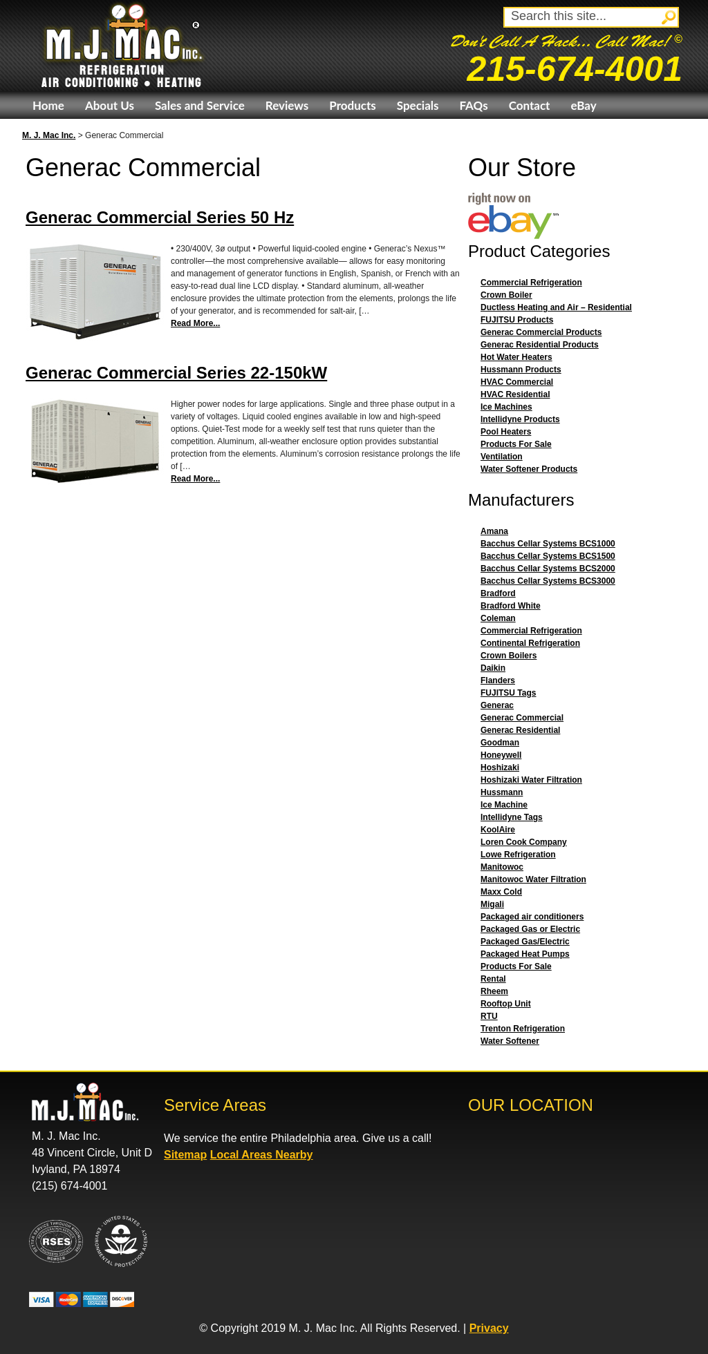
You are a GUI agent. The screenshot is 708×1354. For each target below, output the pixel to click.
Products (352, 105)
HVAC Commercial (517, 382)
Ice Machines (506, 407)
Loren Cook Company (524, 842)
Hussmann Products (521, 369)
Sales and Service (200, 105)
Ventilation (502, 456)
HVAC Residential (515, 394)
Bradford (498, 593)
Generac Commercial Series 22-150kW (176, 372)
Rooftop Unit (506, 1004)
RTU (489, 1016)
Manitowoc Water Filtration (533, 879)
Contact (529, 105)
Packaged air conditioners (532, 917)
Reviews (287, 105)
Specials (418, 105)
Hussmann (502, 792)
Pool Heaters (506, 432)
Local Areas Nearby (261, 1155)
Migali (492, 904)
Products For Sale (516, 444)
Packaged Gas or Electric (530, 929)
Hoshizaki (500, 767)
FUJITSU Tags (508, 693)
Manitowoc (502, 867)
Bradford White (511, 606)
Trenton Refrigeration (523, 1028)
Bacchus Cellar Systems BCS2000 (548, 568)
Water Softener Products (529, 469)
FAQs (473, 105)
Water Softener (510, 1041)
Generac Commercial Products (541, 332)
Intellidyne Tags (512, 817)
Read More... (195, 323)
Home (48, 105)
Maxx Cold (501, 892)
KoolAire (498, 830)
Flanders (498, 680)
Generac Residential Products (540, 345)
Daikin (493, 668)
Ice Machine (504, 805)
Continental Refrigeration (530, 643)
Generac (497, 705)
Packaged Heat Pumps (525, 954)
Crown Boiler (506, 295)
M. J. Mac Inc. (48, 135)
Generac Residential (520, 730)
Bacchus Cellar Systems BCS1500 (548, 556)
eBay (583, 105)
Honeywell (501, 755)
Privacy (489, 1328)
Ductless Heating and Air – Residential (556, 307)
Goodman (500, 742)
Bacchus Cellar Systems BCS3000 (548, 581)
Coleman (498, 618)
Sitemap (185, 1155)
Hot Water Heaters (516, 357)
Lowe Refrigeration (518, 854)
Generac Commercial (522, 718)
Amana (494, 531)
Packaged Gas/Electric (525, 941)
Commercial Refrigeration (531, 282)
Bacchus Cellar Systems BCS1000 (548, 544)
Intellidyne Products (520, 419)
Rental (493, 979)
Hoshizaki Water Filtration (531, 780)
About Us (109, 105)
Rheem (494, 991)
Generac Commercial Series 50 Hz (160, 217)
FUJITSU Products (517, 320)
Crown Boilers (509, 655)
